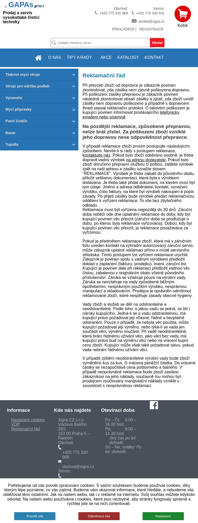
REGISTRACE (151, 29)
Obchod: (111, 10)
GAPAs (20, 5)
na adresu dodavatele (146, 160)
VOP (15, 424)
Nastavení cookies (28, 420)
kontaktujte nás (96, 155)
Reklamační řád (25, 429)
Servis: (148, 10)
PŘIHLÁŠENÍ (123, 29)
